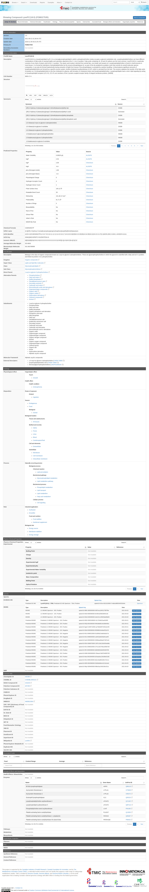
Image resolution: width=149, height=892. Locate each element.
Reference (88, 761)
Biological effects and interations (111, 22)
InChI (51, 95)
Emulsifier (32, 513)
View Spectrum (137, 610)
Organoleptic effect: (31, 372)
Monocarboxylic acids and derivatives (41, 287)
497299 (28, 686)
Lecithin (28, 740)
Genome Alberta (44, 873)
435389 (28, 676)
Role (5, 507)
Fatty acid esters (35, 277)
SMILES (45, 95)
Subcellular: (32, 449)
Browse (15, 2)
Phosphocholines (35, 275)
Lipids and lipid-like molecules (35, 263)
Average (62, 761)
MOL (30, 95)
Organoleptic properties (129, 22)
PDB (40, 95)
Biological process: (35, 466)
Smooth (35, 378)
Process (6, 463)
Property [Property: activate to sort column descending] (28, 547)
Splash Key (97, 600)
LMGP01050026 (57, 364)
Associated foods (96, 22)
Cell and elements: (35, 443)
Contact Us (68, 2)
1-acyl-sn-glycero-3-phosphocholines (37, 272)
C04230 (28, 683)
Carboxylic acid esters (37, 285)
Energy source (33, 528)
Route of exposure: (31, 391)
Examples (51, 2)
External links (86, 22)
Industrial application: (31, 507)
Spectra (79, 22)
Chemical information (35, 22)
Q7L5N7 (129, 801)
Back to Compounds (139, 17)
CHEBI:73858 (59, 360)
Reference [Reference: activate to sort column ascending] (120, 547)
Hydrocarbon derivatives (37, 295)
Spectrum (140, 603)
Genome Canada (33, 873)
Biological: (32, 409)
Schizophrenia (37, 387)
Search (24, 2)
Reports (42, 2)
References (140, 22)
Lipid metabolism (42, 493)
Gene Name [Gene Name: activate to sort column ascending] (107, 782)
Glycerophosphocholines (33, 269)
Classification (46, 22)
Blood (35, 437)
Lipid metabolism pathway (45, 481)
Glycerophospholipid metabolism (47, 478)
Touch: (31, 375)
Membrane (36, 452)
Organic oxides (34, 293)
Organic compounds (32, 260)
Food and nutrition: (35, 516)
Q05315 (129, 797)
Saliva (35, 428)
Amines (32, 299)
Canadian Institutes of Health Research (34, 869)
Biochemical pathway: (40, 475)
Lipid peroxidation (42, 472)
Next (142, 146)
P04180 (129, 808)
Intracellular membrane (40, 459)
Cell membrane (38, 456)
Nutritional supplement (40, 522)
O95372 (129, 794)
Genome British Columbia (61, 873)
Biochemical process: (39, 484)
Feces (35, 431)
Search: (132, 99)
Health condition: (34, 384)
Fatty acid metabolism (44, 496)
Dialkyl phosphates (36, 279)
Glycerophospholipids (32, 266)
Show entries (33, 99)
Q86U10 (129, 786)
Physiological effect (10, 372)
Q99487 (129, 816)
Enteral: (31, 394)
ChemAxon (89, 163)
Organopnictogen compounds (39, 289)
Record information (23, 22)
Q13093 (129, 812)
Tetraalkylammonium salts (38, 281)
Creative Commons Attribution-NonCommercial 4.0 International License (51, 890)
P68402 (129, 819)
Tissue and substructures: (37, 419)
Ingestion (36, 397)
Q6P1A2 (129, 805)
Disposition (7, 391)
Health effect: (29, 381)
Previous (113, 146)
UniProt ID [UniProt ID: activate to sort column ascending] (128, 782)
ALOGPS (89, 155)
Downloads (33, 2)
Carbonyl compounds (36, 297)
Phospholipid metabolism (45, 487)
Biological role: (29, 525)
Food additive (37, 519)
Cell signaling (41, 502)
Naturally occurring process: (33, 463)
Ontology (55, 22)
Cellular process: (38, 499)
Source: (27, 400)
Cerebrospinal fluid (39, 440)
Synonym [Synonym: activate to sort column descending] (29, 104)
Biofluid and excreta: (35, 425)
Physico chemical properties (66, 22)
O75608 (129, 790)
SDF (35, 95)
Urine (34, 434)
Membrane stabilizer (35, 531)
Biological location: (31, 416)
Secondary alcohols (36, 283)
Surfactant (32, 510)
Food (30, 406)
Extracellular (37, 446)
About (59, 2)
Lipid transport (41, 490)
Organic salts (34, 291)
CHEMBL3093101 (31, 680)
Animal (35, 412)
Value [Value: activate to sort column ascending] (89, 547)
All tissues (36, 422)
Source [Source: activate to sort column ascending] (120, 104)
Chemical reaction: (39, 469)
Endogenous (33, 403)
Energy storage (34, 535)
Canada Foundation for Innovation (57, 869)
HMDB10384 (30, 701)
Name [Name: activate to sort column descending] (27, 782)
